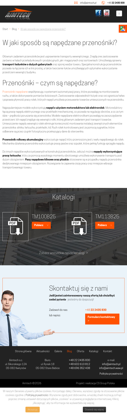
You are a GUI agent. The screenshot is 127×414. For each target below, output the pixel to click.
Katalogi (93, 351)
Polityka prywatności (111, 373)
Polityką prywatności (37, 395)
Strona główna (23, 351)
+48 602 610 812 (79, 364)
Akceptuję (33, 409)
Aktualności (42, 351)
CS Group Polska (105, 383)
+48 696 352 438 (79, 368)
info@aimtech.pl (88, 2)
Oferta (80, 351)
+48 (116, 2)
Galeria (58, 351)
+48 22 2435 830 (79, 360)
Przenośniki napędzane (15, 91)
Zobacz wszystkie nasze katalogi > (63, 253)
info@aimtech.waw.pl (111, 368)
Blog (69, 351)
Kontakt (107, 351)
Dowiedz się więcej (94, 409)
